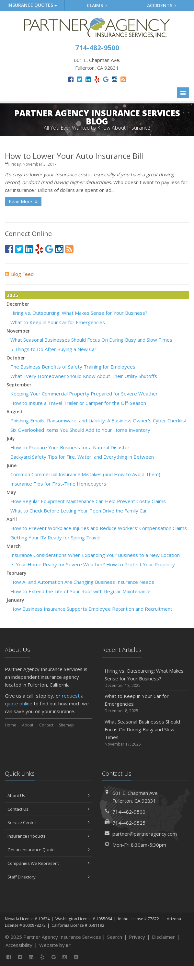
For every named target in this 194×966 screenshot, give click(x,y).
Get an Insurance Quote (48, 850)
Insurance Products (48, 836)
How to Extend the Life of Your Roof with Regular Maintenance (80, 591)
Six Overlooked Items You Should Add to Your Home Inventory (80, 430)
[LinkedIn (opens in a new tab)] (88, 79)
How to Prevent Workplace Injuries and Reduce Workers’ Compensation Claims (98, 528)
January (15, 600)
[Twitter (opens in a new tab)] (79, 79)
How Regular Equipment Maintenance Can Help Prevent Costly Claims (88, 501)
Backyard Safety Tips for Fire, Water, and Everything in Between (82, 457)
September (18, 385)
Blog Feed (19, 274)
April (11, 519)
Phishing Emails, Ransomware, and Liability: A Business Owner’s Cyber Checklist (98, 420)
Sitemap (66, 725)
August (14, 411)
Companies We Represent (48, 863)
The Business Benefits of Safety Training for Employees (72, 366)
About (27, 725)
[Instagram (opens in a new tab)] (114, 79)
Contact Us (48, 809)
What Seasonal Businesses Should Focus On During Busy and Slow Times (91, 339)
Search (114, 937)
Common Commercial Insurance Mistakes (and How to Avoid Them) (85, 474)
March (13, 546)
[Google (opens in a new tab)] (105, 79)
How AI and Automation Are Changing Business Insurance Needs (82, 582)
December (17, 304)
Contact (46, 725)
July (10, 438)
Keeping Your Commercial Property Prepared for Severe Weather (84, 393)
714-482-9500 (128, 811)
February (16, 573)
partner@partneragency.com (144, 834)
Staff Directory (48, 877)
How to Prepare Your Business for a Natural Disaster (70, 447)
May (11, 492)
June (11, 465)
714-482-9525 (128, 822)
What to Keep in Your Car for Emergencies (57, 322)
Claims (97, 5)
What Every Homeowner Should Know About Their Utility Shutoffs (83, 376)
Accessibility (19, 945)
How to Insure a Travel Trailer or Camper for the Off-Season (78, 403)
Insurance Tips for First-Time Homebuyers (58, 483)
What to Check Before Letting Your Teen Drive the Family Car (78, 510)
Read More (23, 201)
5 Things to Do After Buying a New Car (53, 349)
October (15, 358)
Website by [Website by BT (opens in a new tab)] (55, 945)
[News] (123, 79)
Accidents (162, 5)
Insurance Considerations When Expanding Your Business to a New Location (95, 555)
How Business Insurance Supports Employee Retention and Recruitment (91, 609)
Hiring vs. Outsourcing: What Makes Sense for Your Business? (78, 313)
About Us (48, 795)
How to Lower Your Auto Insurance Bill (74, 155)
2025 (12, 295)
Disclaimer (163, 937)
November (18, 331)
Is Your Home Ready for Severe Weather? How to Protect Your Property (92, 564)
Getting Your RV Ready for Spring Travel (55, 537)
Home (10, 725)
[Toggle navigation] (183, 92)
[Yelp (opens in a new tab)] (97, 79)
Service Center (48, 822)
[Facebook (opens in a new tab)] (71, 79)
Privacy (137, 937)
